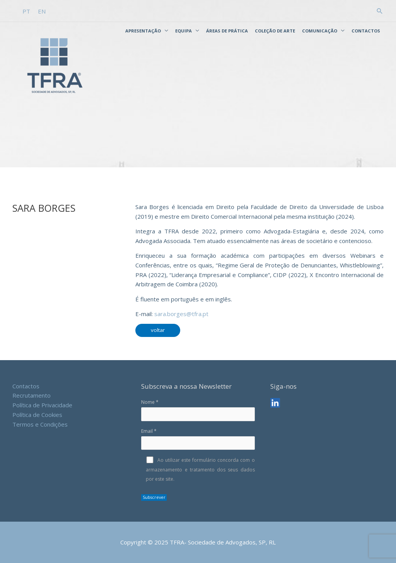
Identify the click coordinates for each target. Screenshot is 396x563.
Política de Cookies (37, 414)
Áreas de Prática (227, 31)
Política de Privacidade (42, 405)
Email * (197, 439)
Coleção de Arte (275, 31)
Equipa (183, 31)
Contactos (366, 31)
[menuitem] (26, 11)
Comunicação (319, 31)
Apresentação (143, 31)
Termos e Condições (40, 424)
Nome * (197, 410)
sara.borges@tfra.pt (181, 314)
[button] (380, 11)
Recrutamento (31, 395)
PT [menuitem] (26, 11)
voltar (158, 330)
